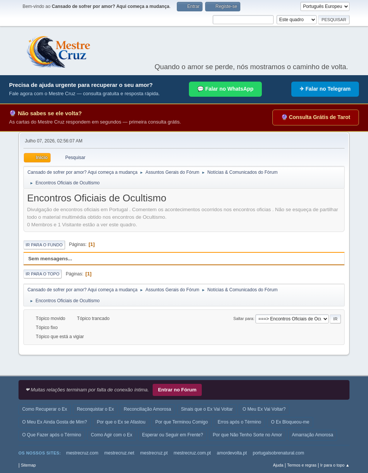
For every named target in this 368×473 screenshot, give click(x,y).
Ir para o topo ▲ (335, 465)
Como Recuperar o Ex (44, 409)
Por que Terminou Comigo (181, 422)
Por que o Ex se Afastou (121, 422)
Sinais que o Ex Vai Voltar (207, 409)
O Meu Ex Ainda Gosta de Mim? (54, 422)
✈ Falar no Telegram (325, 89)
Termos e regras (302, 465)
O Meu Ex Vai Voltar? (264, 409)
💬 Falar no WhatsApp (225, 89)
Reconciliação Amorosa (147, 409)
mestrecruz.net (119, 453)
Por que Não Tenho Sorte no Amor (247, 434)
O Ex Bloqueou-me (290, 422)
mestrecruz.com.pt (192, 453)
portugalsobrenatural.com (278, 453)
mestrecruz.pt (154, 453)
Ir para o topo (43, 274)
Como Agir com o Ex (111, 434)
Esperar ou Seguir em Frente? (172, 434)
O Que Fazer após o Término (51, 434)
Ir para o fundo (44, 245)
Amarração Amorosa (312, 434)
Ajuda (278, 465)
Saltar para (243, 318)
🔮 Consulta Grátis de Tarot (315, 117)
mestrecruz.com (82, 453)
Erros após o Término (239, 422)
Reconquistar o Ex (95, 409)
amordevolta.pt (232, 453)
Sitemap (28, 465)
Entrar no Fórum (177, 390)
